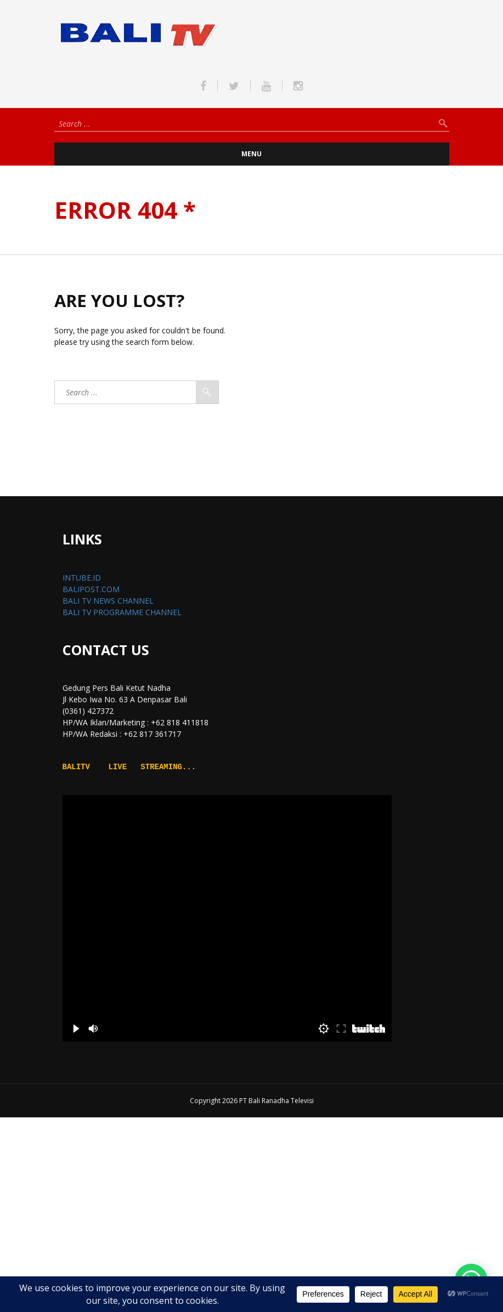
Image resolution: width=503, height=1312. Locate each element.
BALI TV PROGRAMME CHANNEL (122, 612)
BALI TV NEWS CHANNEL (108, 600)
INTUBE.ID (82, 577)
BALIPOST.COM (91, 589)
